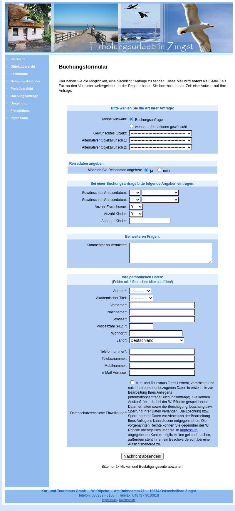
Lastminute (19, 74)
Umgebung (19, 103)
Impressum (19, 118)
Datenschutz (127, 503)
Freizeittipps (20, 110)
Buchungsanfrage (24, 96)
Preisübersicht (22, 88)
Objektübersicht (23, 66)
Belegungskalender (25, 81)
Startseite (18, 59)
